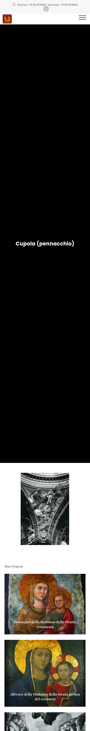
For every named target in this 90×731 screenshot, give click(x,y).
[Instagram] (46, 9)
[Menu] (85, 19)
